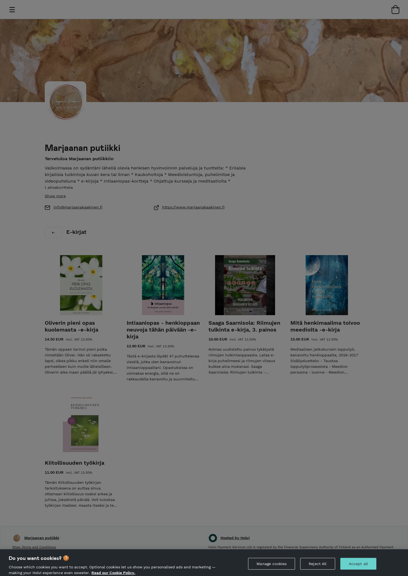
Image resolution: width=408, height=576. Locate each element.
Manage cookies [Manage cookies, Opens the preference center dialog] (272, 568)
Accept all (358, 568)
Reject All (317, 568)
